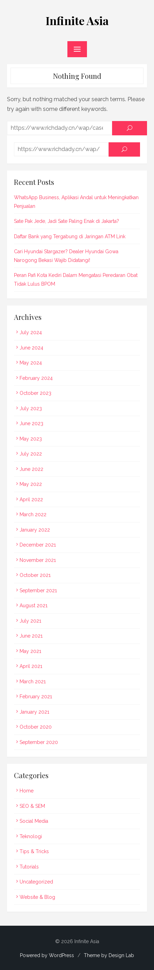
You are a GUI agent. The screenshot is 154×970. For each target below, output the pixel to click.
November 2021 (38, 560)
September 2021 (38, 590)
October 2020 (36, 727)
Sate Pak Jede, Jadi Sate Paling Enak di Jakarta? (66, 221)
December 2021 (38, 545)
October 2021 (35, 575)
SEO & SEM (32, 806)
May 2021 (30, 651)
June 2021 (31, 636)
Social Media (34, 821)
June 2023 (31, 423)
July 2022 (31, 454)
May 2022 (31, 484)
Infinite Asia (77, 20)
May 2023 (31, 439)
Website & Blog (37, 897)
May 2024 (31, 363)
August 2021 (33, 605)
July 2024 (31, 332)
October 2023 (35, 393)
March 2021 (33, 681)
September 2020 (39, 742)
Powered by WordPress (47, 955)
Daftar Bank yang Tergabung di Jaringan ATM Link (69, 236)
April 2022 (31, 499)
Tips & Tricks (34, 851)
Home (27, 791)
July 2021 (30, 621)
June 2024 (31, 348)
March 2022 (33, 514)
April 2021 (31, 666)
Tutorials (29, 867)
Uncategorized (36, 882)
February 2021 (36, 696)
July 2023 (31, 408)
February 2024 (36, 378)
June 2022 (31, 469)
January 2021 (34, 712)
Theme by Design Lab (109, 955)
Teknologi (31, 836)
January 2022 (35, 530)
